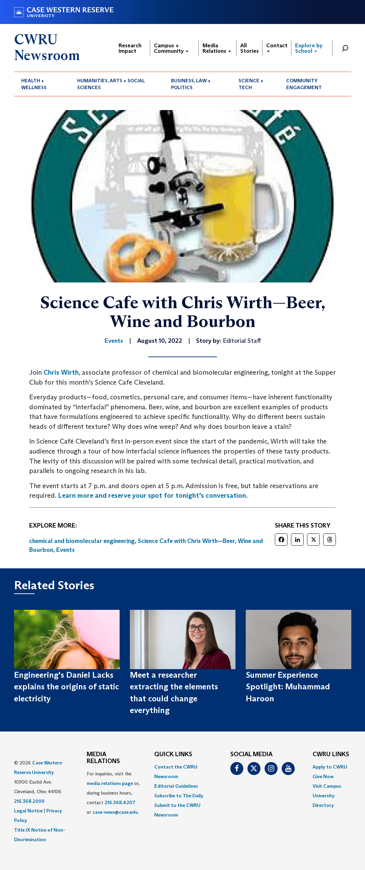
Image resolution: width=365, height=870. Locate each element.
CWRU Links (331, 754)
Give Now (323, 776)
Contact (277, 47)
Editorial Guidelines (176, 786)
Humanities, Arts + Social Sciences (111, 83)
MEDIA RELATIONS (103, 758)
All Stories (249, 48)
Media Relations (217, 48)
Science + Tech (251, 83)
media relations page (110, 783)
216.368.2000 (29, 801)
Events (65, 550)
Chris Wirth (61, 372)
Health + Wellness (34, 83)
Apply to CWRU (330, 767)
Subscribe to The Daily (178, 796)
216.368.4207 (120, 802)
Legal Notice (28, 811)
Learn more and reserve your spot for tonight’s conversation (152, 495)
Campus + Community (171, 48)
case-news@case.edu (115, 812)
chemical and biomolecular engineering (82, 541)
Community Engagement (304, 83)
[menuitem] (42, 84)
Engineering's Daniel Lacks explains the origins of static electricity (66, 686)
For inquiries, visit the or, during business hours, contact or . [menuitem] (113, 793)
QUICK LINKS (173, 754)
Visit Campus (327, 786)
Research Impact (130, 48)
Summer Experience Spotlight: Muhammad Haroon (288, 686)
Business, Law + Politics (191, 83)
